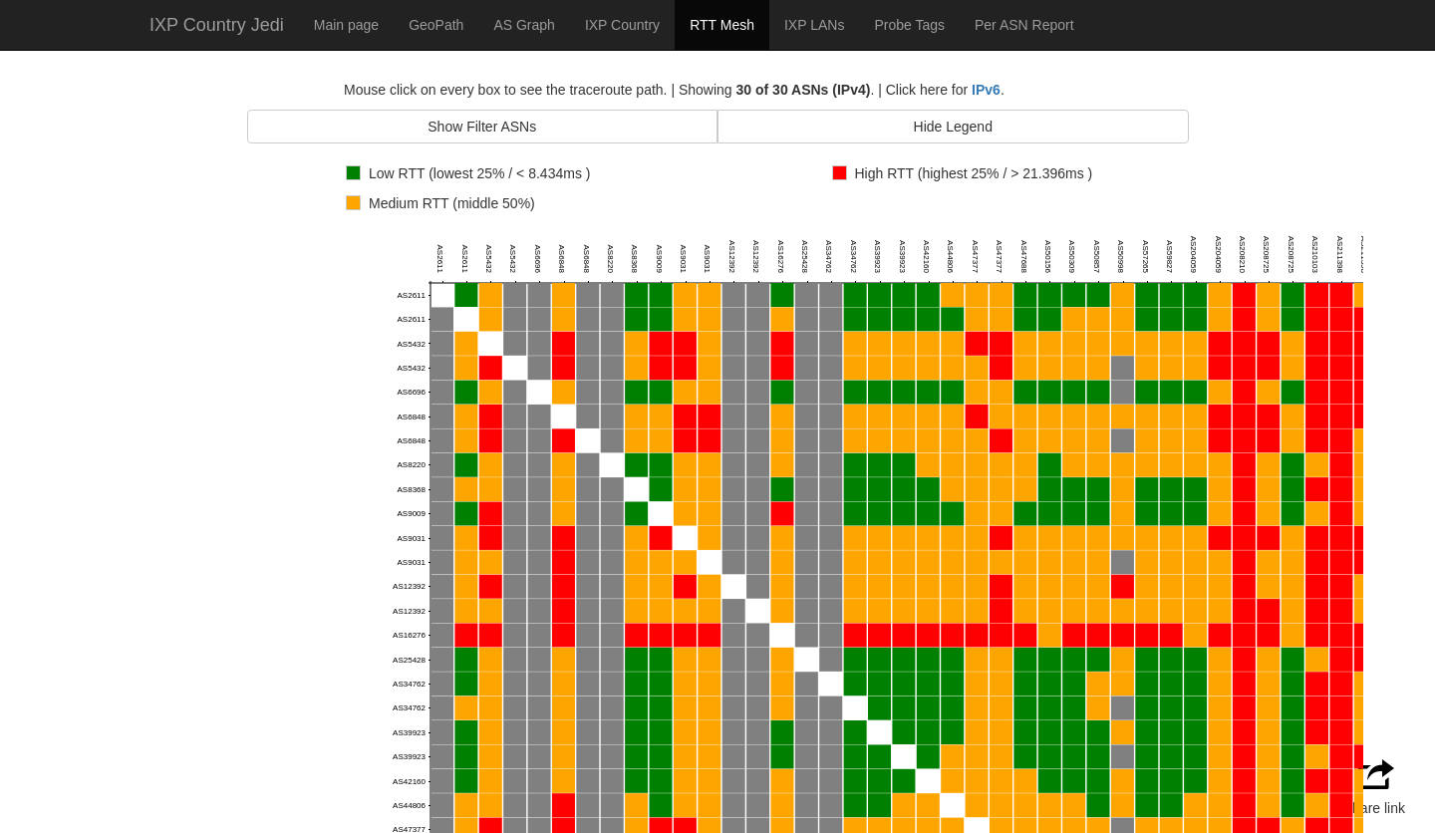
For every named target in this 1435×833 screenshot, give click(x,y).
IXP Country (622, 25)
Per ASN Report (1024, 25)
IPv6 (986, 90)
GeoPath (436, 25)
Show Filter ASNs (482, 127)
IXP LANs (814, 25)
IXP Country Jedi (216, 25)
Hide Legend (953, 127)
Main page (346, 25)
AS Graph (523, 25)
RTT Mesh (722, 25)
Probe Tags (909, 25)
